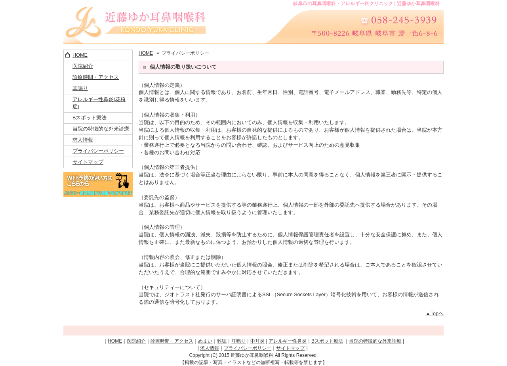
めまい (205, 341)
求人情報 (82, 140)
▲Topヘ (434, 313)
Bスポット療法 (89, 118)
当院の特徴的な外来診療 (100, 129)
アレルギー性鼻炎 (288, 341)
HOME (80, 55)
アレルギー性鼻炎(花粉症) (99, 103)
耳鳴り (80, 88)
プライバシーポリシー (98, 151)
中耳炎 (257, 341)
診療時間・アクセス (95, 77)
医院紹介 (82, 66)
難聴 (222, 341)
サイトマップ (87, 162)
